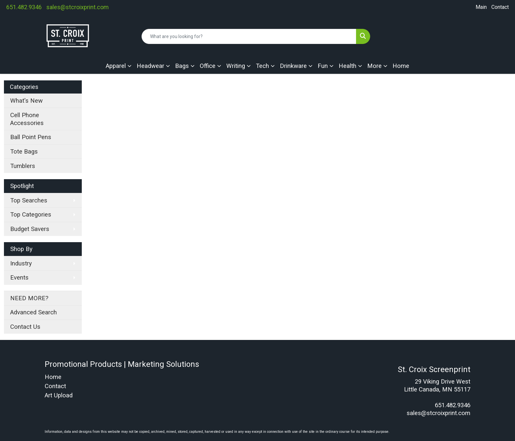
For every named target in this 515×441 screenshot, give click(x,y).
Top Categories (30, 214)
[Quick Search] (249, 36)
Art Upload (59, 395)
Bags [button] (182, 66)
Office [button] (207, 66)
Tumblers (22, 166)
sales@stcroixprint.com (77, 7)
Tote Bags (24, 151)
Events (19, 277)
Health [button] (347, 66)
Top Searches (28, 200)
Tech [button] (262, 66)
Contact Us (25, 326)
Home (400, 66)
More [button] (374, 66)
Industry (21, 263)
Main (481, 7)
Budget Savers (29, 229)
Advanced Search (33, 312)
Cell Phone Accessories (27, 119)
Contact (500, 7)
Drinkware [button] (293, 66)
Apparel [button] (116, 66)
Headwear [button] (150, 66)
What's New (26, 100)
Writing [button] (235, 66)
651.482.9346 (24, 7)
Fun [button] (323, 66)
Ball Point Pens (30, 137)
